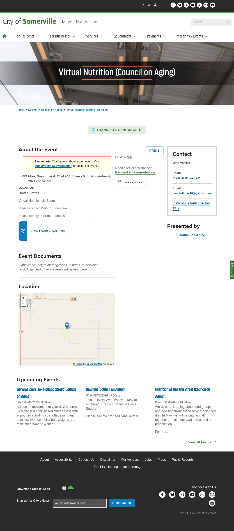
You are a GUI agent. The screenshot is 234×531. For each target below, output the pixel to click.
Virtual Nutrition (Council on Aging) (87, 109)
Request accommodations (135, 172)
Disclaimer (107, 459)
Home (20, 109)
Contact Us (86, 459)
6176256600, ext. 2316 (187, 178)
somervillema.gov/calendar (53, 165)
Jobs (148, 459)
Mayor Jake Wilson (79, 22)
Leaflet (77, 364)
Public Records (183, 459)
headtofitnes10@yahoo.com (192, 193)
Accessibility (63, 459)
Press (162, 459)
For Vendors (130, 459)
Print (154, 150)
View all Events (200, 442)
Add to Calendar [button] (133, 182)
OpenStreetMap (94, 364)
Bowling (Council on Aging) (105, 389)
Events (32, 109)
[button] (117, 130)
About (44, 459)
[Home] (5, 36)
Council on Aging (51, 109)
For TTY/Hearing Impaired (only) (117, 467)
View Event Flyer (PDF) (49, 231)
